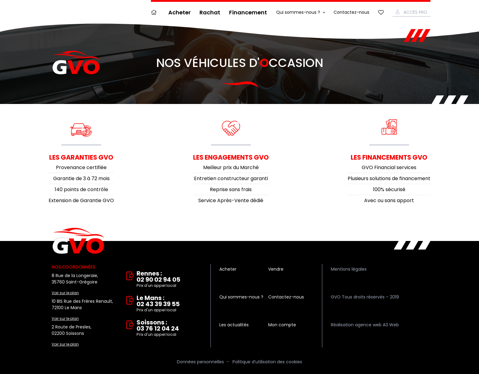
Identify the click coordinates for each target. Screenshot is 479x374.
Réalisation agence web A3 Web (365, 325)
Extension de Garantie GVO (81, 200)
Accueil (155, 12)
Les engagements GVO (231, 157)
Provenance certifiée (81, 167)
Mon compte (282, 325)
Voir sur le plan (65, 292)
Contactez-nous (351, 12)
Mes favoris (381, 12)
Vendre (275, 269)
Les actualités (234, 325)
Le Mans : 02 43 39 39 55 (169, 304)
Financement (248, 12)
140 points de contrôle (81, 189)
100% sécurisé (389, 189)
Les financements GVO (389, 157)
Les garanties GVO (81, 157)
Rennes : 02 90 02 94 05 (169, 279)
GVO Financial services (389, 167)
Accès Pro (415, 12)
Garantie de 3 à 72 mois (81, 178)
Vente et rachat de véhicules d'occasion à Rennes (78, 241)
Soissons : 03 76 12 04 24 (169, 328)
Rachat (209, 12)
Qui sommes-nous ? (298, 12)
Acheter (179, 12)
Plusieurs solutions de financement (389, 178)
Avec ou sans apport (389, 200)
